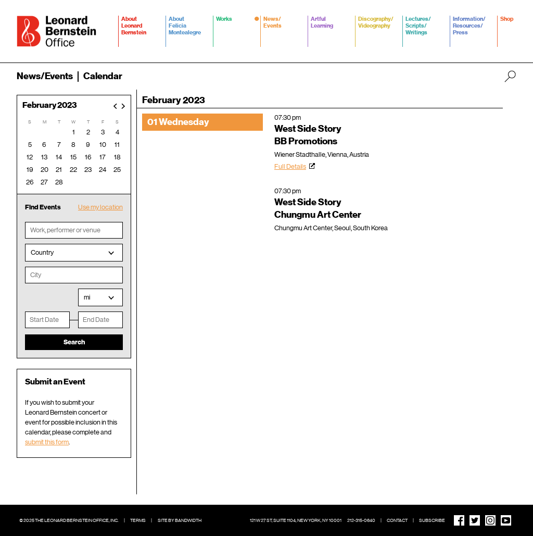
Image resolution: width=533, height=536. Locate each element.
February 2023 (49, 105)
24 (102, 169)
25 (117, 169)
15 (73, 157)
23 (88, 169)
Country (42, 252)
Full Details (290, 166)
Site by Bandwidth (179, 520)
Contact (397, 520)
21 (59, 169)
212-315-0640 (361, 520)
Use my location (100, 207)
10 (102, 144)
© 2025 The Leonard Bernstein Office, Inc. (69, 520)
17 (102, 157)
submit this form (47, 442)
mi (87, 297)
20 (44, 169)
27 (44, 182)
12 (30, 157)
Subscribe (432, 520)
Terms (138, 520)
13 (44, 157)
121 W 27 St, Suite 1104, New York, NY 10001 (295, 520)
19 (30, 169)
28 (59, 182)
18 (117, 157)
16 (88, 157)
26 (30, 182)
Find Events (43, 207)
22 (73, 169)
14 (59, 157)
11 (117, 144)
